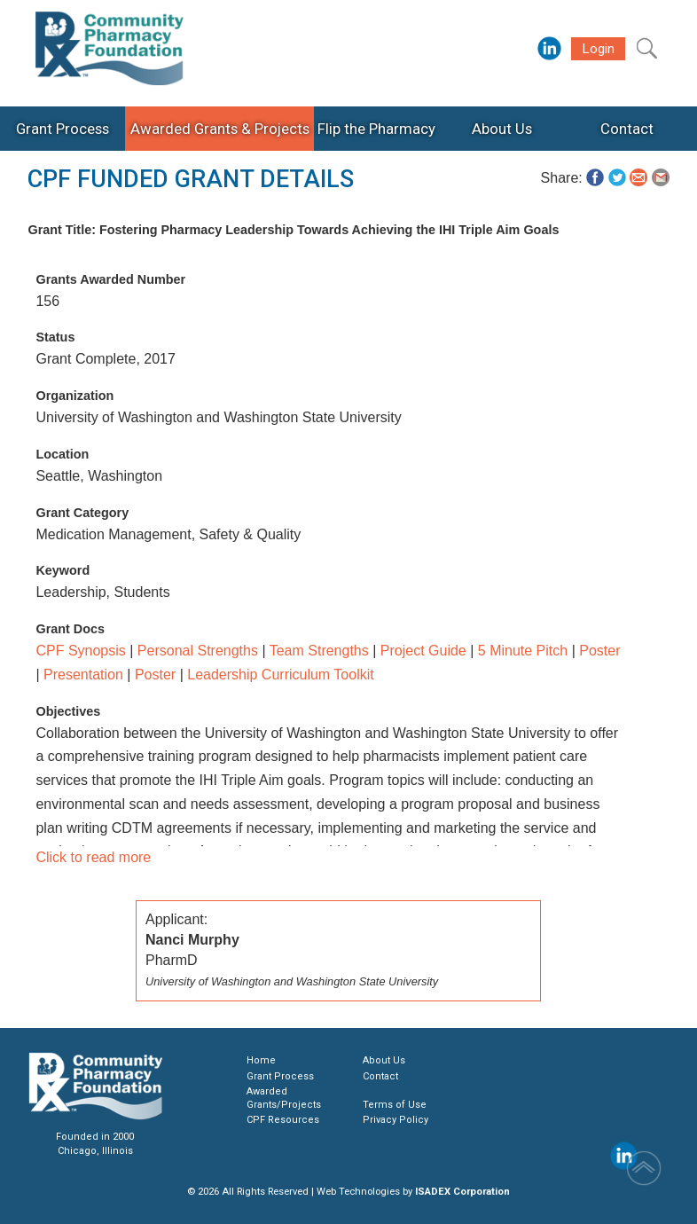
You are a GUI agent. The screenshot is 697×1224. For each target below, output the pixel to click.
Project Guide (423, 650)
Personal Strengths (197, 650)
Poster (599, 650)
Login (598, 49)
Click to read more (93, 857)
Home (261, 1060)
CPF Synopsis (80, 650)
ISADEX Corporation (462, 1191)
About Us (384, 1060)
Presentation (83, 674)
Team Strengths (319, 650)
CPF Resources (283, 1120)
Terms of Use (395, 1104)
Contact (380, 1076)
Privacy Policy (395, 1120)
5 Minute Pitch (523, 650)
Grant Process (280, 1076)
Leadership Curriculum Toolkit (280, 674)
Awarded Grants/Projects (284, 1098)
